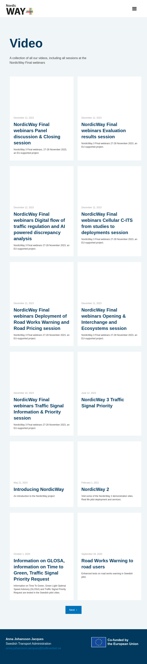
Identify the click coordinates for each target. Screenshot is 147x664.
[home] (20, 9)
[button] (134, 9)
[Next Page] (73, 610)
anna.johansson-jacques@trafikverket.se (33, 648)
